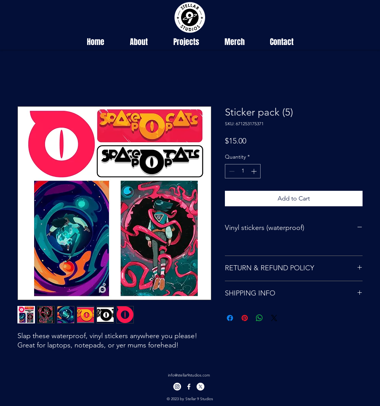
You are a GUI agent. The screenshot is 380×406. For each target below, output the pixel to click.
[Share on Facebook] (230, 318)
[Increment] (254, 171)
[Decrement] (231, 171)
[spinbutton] (243, 171)
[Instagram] (177, 386)
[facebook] (189, 386)
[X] (200, 386)
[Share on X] (274, 318)
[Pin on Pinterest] (244, 318)
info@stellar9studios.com (189, 375)
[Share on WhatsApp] (259, 318)
